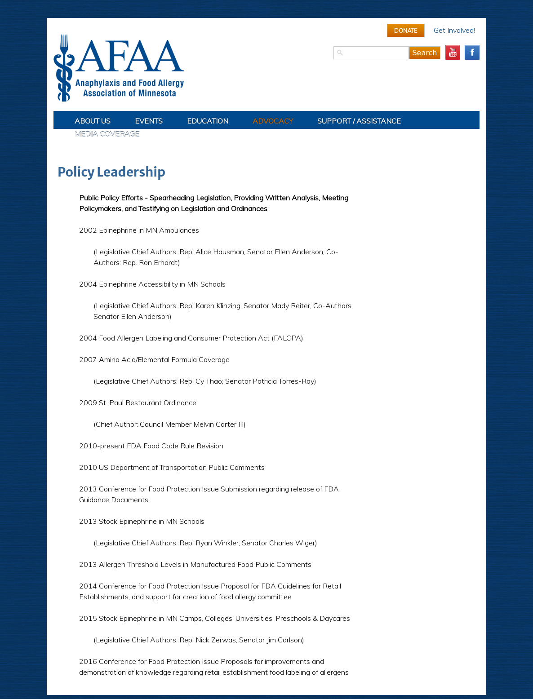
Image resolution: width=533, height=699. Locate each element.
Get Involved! (454, 30)
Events (149, 120)
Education (207, 120)
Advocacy (273, 120)
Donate (406, 30)
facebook (472, 52)
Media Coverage (107, 134)
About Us (93, 120)
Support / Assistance (359, 120)
